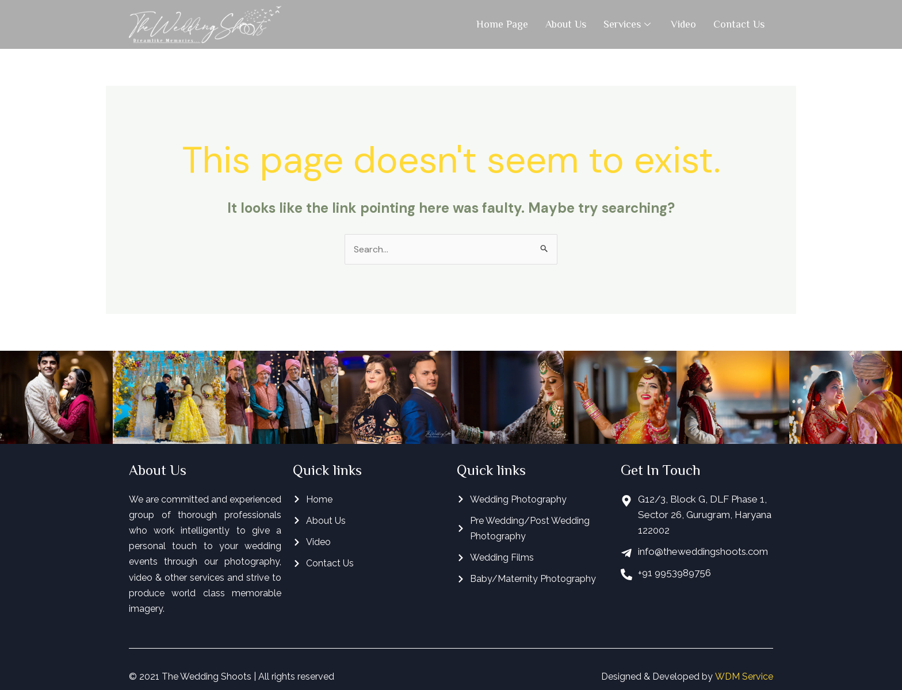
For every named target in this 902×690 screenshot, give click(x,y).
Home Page (502, 24)
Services (628, 24)
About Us (565, 24)
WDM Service (744, 676)
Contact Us (739, 24)
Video (683, 24)
